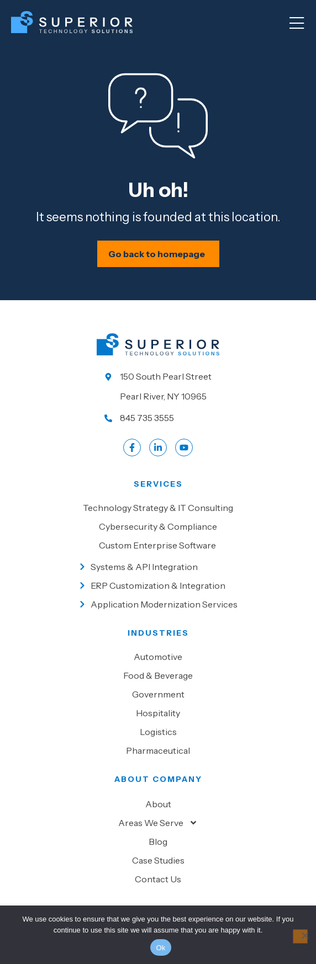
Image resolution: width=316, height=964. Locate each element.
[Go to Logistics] (158, 731)
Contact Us (158, 879)
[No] (300, 936)
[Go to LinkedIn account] (158, 447)
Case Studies (158, 860)
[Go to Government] (158, 694)
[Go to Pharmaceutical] (158, 750)
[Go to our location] (158, 386)
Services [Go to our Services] (158, 484)
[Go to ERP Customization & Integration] (158, 585)
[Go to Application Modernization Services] (158, 604)
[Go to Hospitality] (158, 713)
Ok (160, 948)
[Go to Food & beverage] (158, 675)
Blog (158, 841)
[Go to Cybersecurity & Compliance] (158, 526)
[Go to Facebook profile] (132, 447)
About (158, 803)
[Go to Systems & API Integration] (158, 566)
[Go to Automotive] (158, 656)
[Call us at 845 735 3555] (158, 418)
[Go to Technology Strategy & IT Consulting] (158, 507)
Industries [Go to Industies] (158, 633)
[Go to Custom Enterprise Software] (158, 545)
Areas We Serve (158, 822)
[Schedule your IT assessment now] (158, 254)
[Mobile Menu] (296, 23)
